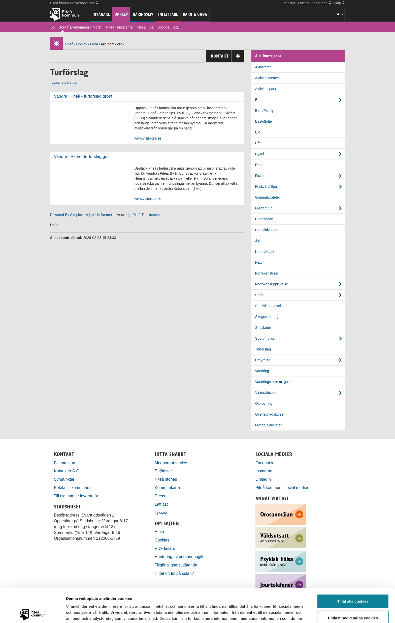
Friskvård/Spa (266, 186)
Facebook (264, 463)
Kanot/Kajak (264, 252)
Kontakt (227, 56)
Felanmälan (64, 463)
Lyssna (161, 512)
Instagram (264, 471)
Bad (258, 100)
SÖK (339, 14)
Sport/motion (265, 338)
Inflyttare (168, 14)
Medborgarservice (171, 463)
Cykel (259, 154)
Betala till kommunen (72, 487)
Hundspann (264, 219)
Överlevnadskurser (270, 414)
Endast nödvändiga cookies (353, 584)
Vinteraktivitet (265, 393)
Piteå (69, 44)
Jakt (258, 241)
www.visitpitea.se (148, 138)
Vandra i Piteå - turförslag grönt (83, 96)
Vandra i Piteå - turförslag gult (82, 156)
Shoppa (163, 27)
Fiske (259, 176)
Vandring (262, 371)
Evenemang (79, 27)
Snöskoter (263, 328)
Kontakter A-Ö (66, 471)
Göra (62, 27)
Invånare (101, 14)
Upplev (121, 14)
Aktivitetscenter (267, 78)
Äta (176, 27)
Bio (257, 132)
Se (151, 27)
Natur (259, 262)
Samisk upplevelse (270, 306)
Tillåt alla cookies (353, 567)
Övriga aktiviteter (268, 425)
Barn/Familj (264, 111)
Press (160, 496)
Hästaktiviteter (266, 230)
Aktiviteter (263, 67)
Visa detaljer (273, 613)
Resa (141, 27)
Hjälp (159, 531)
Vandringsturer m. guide (273, 382)
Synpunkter (64, 479)
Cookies (162, 540)
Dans (259, 165)
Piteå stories (166, 479)
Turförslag (263, 349)
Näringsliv (143, 14)
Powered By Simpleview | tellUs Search (81, 215)
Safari (260, 295)
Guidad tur (263, 208)
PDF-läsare (165, 548)
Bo (52, 27)
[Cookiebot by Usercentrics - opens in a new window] (33, 613)
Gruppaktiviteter (267, 197)
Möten (98, 27)
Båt (257, 143)
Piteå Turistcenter (120, 27)
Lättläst (303, 3)
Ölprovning (263, 403)
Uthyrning (262, 360)
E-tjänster (287, 3)
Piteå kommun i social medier (281, 487)
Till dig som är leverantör (76, 496)
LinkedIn (263, 479)
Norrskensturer (267, 273)
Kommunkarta (167, 487)
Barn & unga (195, 14)
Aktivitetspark (265, 89)
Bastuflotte (263, 121)
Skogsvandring (267, 317)
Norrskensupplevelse (271, 284)
